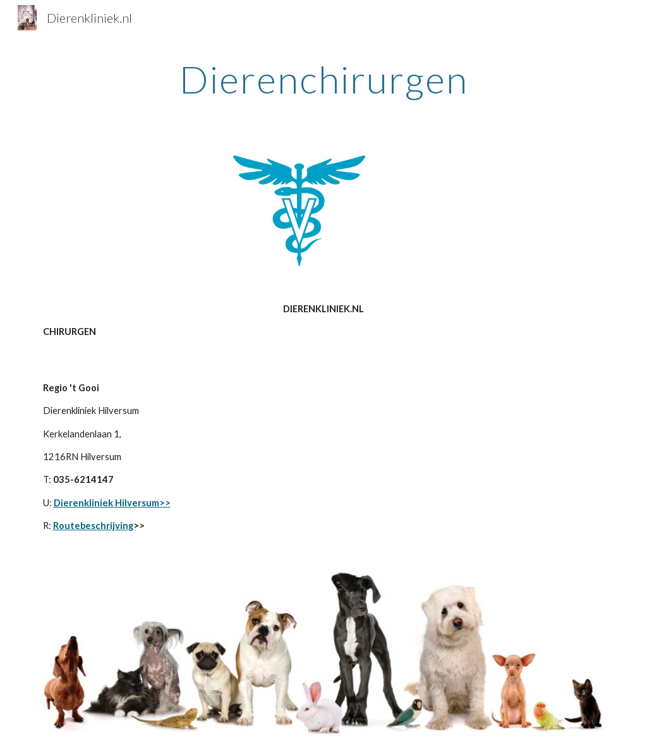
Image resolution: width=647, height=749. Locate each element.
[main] (324, 79)
